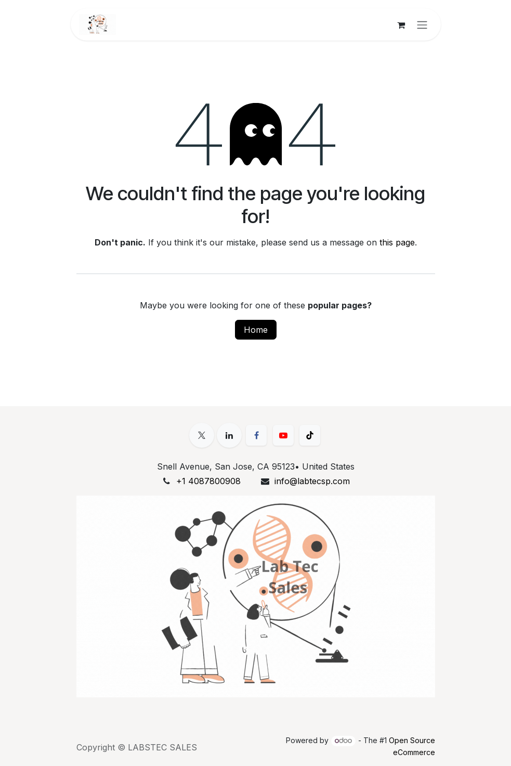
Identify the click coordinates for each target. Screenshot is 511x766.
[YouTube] (283, 435)
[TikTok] (309, 435)
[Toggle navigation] (422, 24)
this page (397, 242)
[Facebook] (256, 435)
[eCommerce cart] (401, 24)
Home (256, 329)
